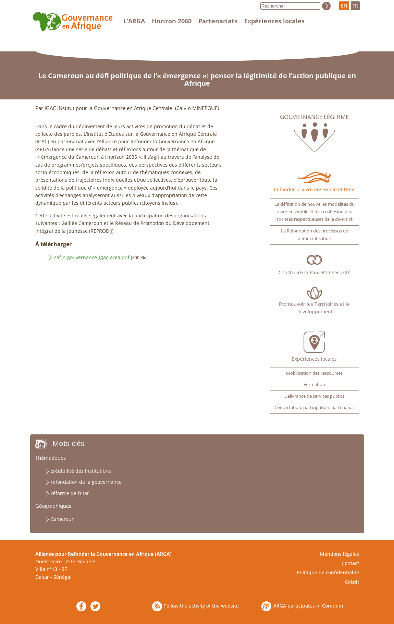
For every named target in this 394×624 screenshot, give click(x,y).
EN (344, 5)
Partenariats (217, 21)
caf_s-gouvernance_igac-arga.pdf (92, 257)
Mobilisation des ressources (314, 373)
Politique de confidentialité (328, 572)
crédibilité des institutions (81, 471)
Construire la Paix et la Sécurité (314, 272)
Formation (314, 384)
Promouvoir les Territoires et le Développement (314, 308)
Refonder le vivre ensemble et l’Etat (314, 189)
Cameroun (63, 519)
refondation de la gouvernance (86, 482)
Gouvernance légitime (314, 117)
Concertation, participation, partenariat (314, 407)
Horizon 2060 (172, 21)
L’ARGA (134, 21)
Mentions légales (339, 554)
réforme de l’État (70, 493)
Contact (350, 563)
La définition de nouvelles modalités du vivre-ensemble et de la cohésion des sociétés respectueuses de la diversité (314, 212)
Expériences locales (274, 21)
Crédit (352, 582)
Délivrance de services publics (314, 396)
